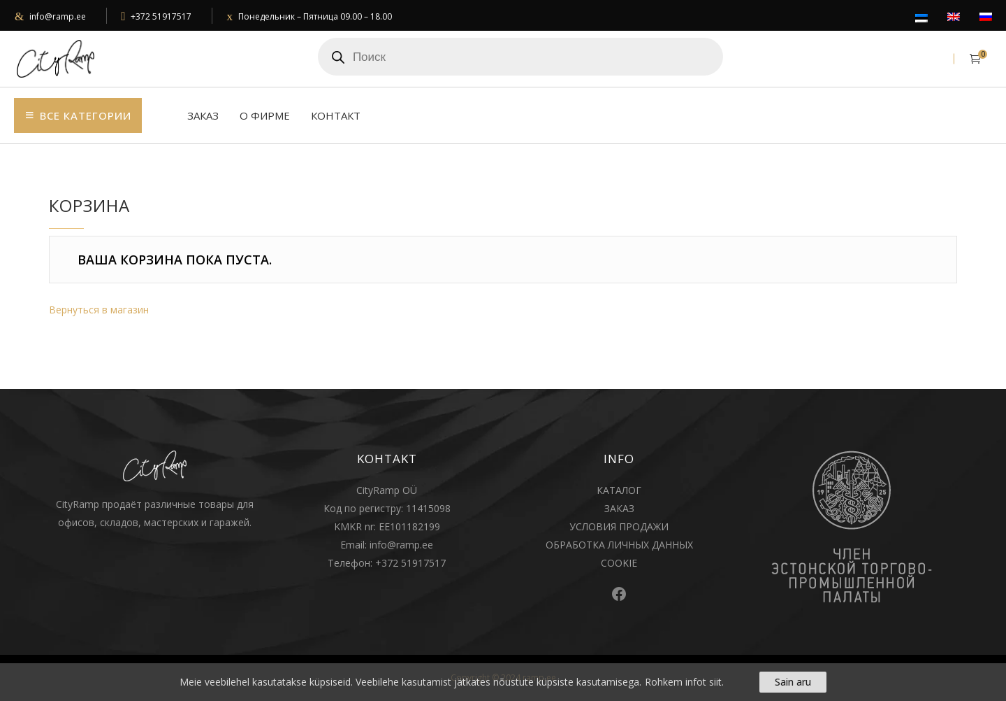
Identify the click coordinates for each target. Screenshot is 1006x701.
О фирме (265, 115)
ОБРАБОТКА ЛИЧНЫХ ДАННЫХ (619, 544)
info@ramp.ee (57, 16)
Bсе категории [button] (85, 115)
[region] (503, 682)
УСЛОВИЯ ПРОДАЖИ (619, 526)
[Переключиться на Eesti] (921, 19)
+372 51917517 (161, 16)
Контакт (335, 115)
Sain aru (793, 681)
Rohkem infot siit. (684, 681)
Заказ (203, 115)
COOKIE (619, 562)
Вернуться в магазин (99, 309)
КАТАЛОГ (619, 490)
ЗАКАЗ (619, 508)
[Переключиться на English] (953, 17)
